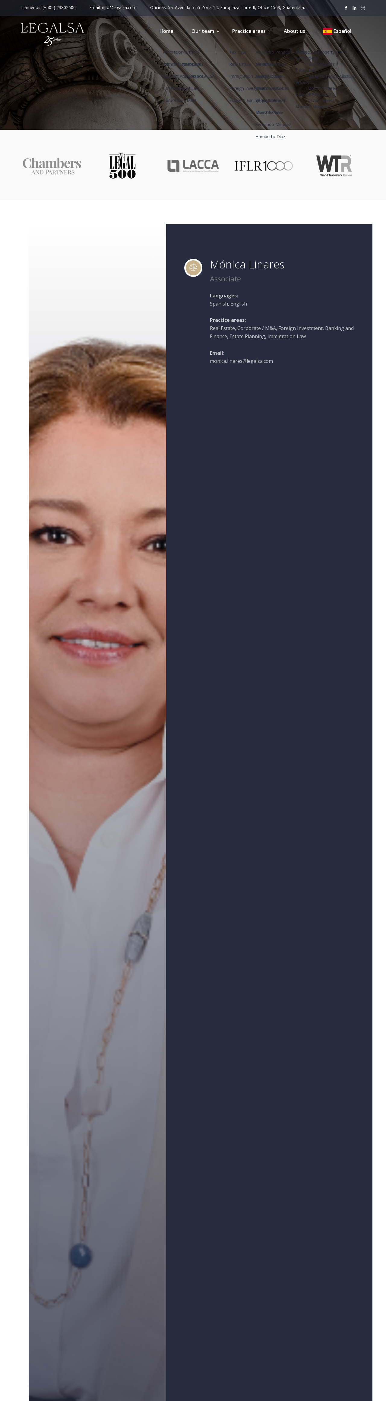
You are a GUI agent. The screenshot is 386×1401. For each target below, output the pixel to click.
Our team (202, 31)
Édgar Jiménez (283, 510)
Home (166, 31)
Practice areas (249, 31)
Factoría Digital (167, 1391)
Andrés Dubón (283, 480)
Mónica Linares (284, 601)
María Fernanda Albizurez (296, 586)
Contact (212, 1343)
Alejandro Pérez (286, 465)
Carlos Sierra (281, 496)
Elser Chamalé (283, 525)
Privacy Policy (306, 1299)
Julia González (283, 571)
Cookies (300, 1310)
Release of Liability (311, 1332)
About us (294, 31)
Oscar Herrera (283, 616)
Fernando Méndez (288, 540)
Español (337, 31)
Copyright (302, 1321)
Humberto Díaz (284, 556)
